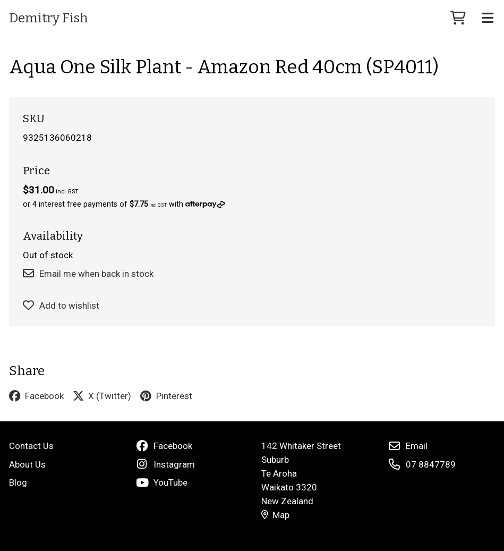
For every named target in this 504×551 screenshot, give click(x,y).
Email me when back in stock (88, 273)
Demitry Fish (48, 18)
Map (275, 515)
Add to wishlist (61, 305)
